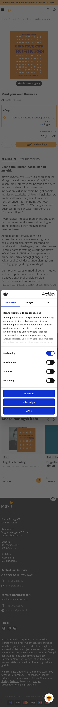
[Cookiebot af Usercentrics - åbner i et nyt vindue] (42, 294)
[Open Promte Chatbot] (49, 698)
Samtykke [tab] (10, 302)
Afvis (29, 411)
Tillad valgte (29, 402)
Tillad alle (29, 393)
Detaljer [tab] (29, 302)
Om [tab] (47, 302)
